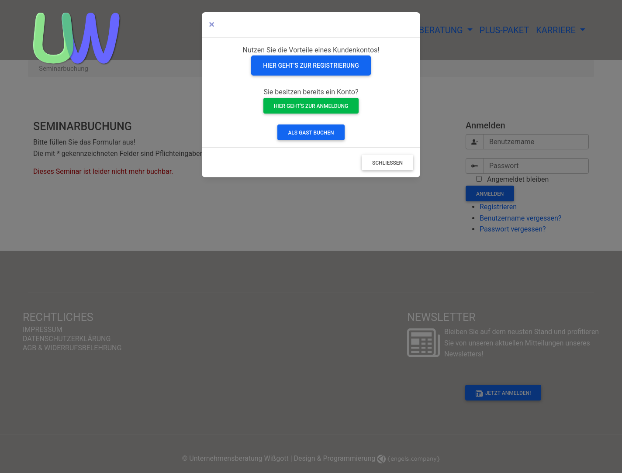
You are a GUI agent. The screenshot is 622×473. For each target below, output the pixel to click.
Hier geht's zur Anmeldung (311, 106)
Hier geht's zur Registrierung (311, 65)
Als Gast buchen (311, 133)
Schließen (387, 163)
